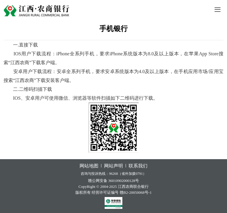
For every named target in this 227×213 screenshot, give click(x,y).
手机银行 (113, 29)
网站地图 (89, 165)
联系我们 (138, 165)
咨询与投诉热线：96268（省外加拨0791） (113, 174)
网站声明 (113, 165)
